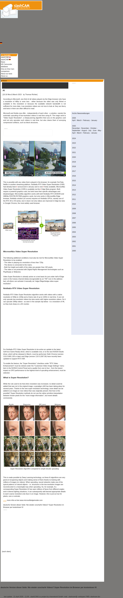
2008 (74, 213)
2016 (74, 176)
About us (4, 76)
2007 (74, 218)
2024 (74, 138)
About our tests (6, 74)
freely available (49, 187)
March (79, 120)
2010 (74, 204)
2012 (74, 194)
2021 (74, 152)
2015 (74, 180)
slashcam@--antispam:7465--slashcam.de (84, 596)
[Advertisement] (61, 20)
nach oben (6, 551)
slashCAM (6, 57)
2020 (74, 157)
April (73, 120)
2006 (74, 223)
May (99, 130)
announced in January (26, 187)
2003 (74, 237)
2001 (74, 246)
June (94, 130)
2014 (74, 185)
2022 (74, 148)
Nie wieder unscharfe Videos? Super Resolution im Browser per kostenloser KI (62, 587)
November (85, 128)
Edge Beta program (48, 189)
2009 (74, 209)
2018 (74, 166)
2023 (74, 143)
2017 (74, 171)
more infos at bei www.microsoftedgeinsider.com (24, 500)
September (76, 130)
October (93, 128)
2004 (74, 232)
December (76, 128)
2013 (74, 190)
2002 (74, 241)
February (86, 120)
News (3, 62)
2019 (74, 162)
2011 (74, 199)
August (84, 130)
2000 (74, 251)
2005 (74, 227)
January (94, 120)
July (89, 130)
